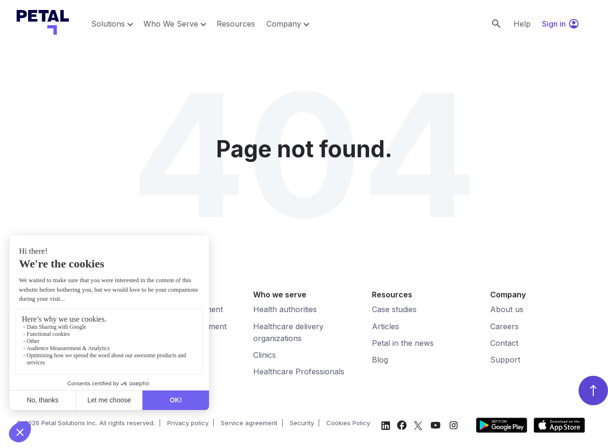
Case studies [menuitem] (394, 309)
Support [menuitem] (505, 359)
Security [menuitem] (302, 423)
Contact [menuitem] (504, 343)
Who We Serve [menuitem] (170, 24)
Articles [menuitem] (385, 326)
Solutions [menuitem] (108, 24)
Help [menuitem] (522, 24)
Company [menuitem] (283, 24)
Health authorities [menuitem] (285, 309)
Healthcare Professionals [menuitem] (298, 371)
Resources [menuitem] (236, 24)
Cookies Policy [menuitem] (348, 423)
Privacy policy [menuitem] (188, 423)
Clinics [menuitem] (264, 355)
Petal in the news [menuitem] (403, 343)
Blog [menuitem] (380, 359)
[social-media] (385, 427)
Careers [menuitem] (504, 326)
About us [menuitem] (506, 309)
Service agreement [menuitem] (249, 423)
